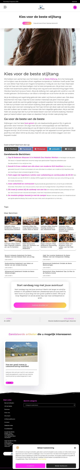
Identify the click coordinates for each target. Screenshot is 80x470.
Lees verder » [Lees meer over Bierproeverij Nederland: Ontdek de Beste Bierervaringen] (47, 267)
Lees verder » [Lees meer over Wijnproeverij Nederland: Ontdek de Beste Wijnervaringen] (9, 275)
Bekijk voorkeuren (61, 466)
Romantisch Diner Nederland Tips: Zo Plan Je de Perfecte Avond (58, 272)
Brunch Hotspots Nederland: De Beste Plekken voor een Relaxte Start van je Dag (19, 256)
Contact (6, 422)
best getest (29, 123)
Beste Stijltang (51, 79)
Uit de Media (8, 406)
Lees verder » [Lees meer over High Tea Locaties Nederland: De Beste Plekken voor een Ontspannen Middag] (47, 259)
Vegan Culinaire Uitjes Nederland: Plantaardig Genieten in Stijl (49, 245)
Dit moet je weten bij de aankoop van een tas (27, 189)
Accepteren (30, 466)
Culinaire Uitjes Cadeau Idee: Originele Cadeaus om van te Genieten (13, 245)
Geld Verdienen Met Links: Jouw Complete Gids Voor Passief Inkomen (10, 443)
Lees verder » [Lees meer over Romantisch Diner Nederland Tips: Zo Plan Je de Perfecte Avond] (47, 275)
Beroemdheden (9, 403)
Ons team (7, 416)
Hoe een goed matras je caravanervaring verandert (17, 365)
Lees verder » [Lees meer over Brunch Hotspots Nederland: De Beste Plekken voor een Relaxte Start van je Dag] (9, 259)
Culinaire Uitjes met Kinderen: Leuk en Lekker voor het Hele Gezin (66, 246)
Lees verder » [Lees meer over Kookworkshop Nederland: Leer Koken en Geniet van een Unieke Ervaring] (9, 267)
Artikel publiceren (9, 419)
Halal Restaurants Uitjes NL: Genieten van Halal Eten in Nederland (31, 246)
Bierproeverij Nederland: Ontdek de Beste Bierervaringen (57, 264)
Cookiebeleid (8, 428)
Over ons (7, 412)
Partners (7, 409)
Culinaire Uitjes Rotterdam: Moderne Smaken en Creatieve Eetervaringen (66, 228)
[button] (75, 448)
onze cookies (42, 459)
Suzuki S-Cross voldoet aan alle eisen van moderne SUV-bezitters (35, 166)
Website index (8, 425)
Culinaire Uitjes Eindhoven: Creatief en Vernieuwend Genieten (12, 227)
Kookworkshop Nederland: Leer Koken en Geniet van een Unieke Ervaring (19, 264)
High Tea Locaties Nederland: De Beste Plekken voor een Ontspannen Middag (56, 256)
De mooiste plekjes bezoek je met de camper (27, 195)
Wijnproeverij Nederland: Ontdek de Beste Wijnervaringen (19, 272)
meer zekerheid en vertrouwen (21, 184)
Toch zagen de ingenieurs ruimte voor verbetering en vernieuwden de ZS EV (40, 175)
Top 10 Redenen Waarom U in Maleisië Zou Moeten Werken (33, 157)
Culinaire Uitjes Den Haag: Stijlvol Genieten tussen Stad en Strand (30, 227)
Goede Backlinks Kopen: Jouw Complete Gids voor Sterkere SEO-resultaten (10, 434)
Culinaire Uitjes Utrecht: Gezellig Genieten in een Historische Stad (49, 227)
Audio (27, 23)
